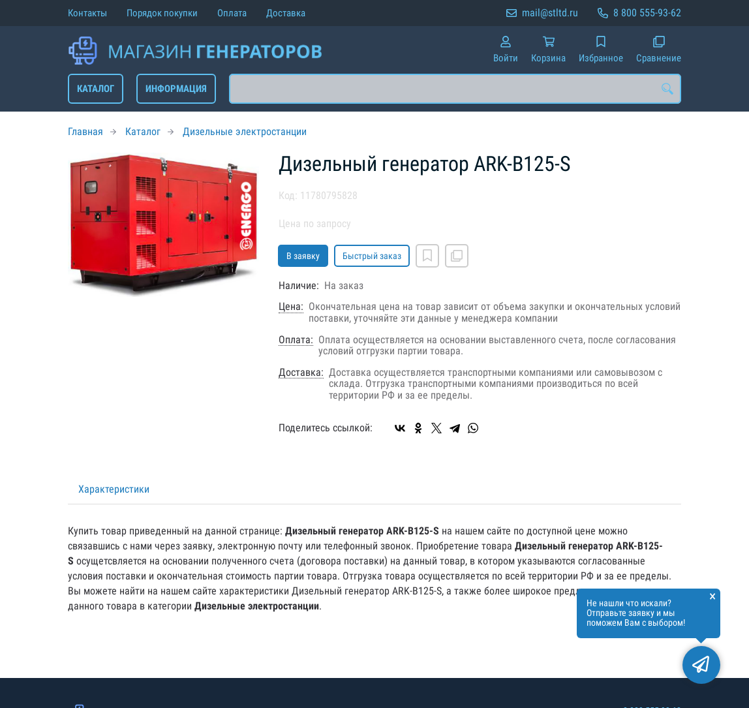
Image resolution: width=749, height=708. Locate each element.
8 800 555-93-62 (647, 13)
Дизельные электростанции (245, 131)
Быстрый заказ (372, 256)
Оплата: (296, 340)
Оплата (232, 13)
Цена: (291, 307)
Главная (85, 131)
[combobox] (455, 89)
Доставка (285, 13)
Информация (176, 89)
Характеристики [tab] (113, 489)
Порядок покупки (162, 13)
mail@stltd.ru (550, 13)
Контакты (87, 13)
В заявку (303, 256)
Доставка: (301, 372)
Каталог (95, 89)
